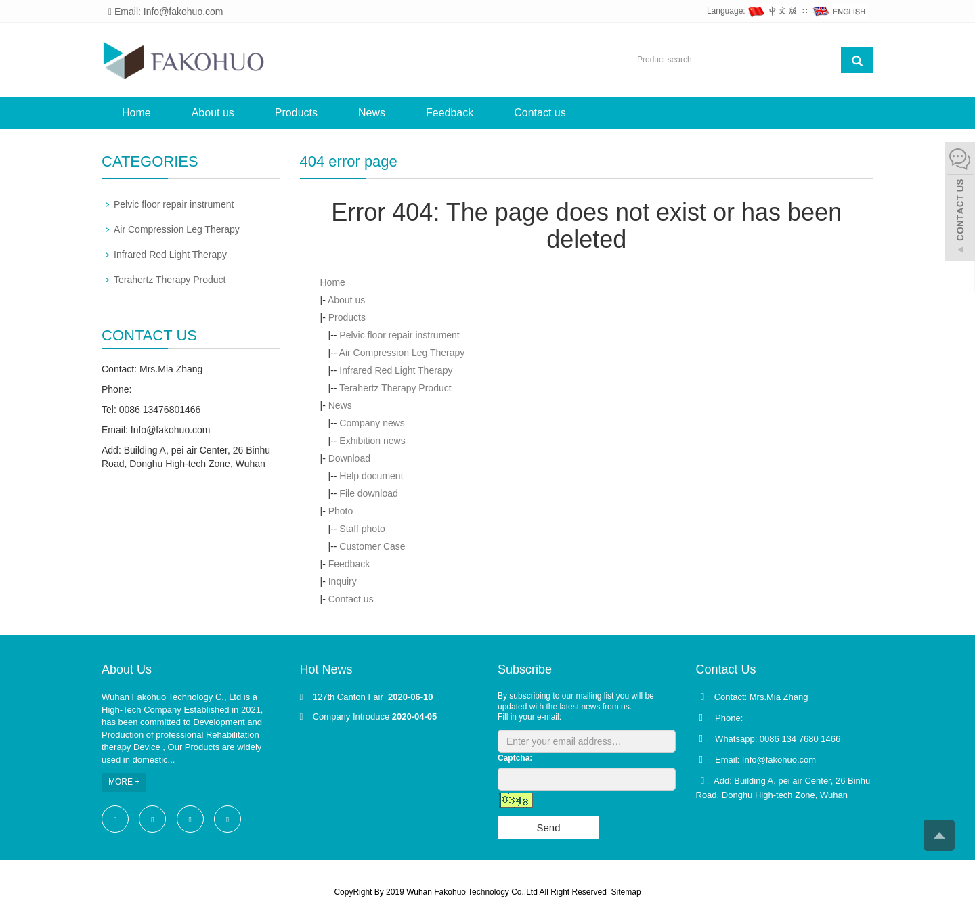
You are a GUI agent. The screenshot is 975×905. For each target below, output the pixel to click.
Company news (372, 423)
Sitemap (626, 892)
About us (213, 112)
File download (368, 493)
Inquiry (342, 581)
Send (548, 827)
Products (296, 112)
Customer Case (372, 546)
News (371, 112)
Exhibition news (372, 440)
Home (136, 112)
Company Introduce (351, 716)
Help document (371, 475)
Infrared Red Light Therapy (395, 370)
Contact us (539, 112)
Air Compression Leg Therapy (402, 352)
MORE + (123, 782)
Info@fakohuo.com (171, 429)
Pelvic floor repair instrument (399, 335)
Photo (340, 511)
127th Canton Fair (349, 697)
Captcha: (515, 758)
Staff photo (362, 528)
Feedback (449, 112)
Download (349, 458)
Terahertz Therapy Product (395, 387)
